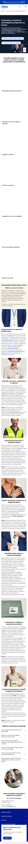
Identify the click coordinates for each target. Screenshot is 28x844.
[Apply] (19, 6)
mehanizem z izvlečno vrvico (9, 577)
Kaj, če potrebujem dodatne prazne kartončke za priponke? (13, 753)
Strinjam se (7, 838)
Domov (2, 11)
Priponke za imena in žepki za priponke (12, 38)
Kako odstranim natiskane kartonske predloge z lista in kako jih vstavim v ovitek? (13, 760)
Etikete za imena (14, 694)
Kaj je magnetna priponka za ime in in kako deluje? (13, 730)
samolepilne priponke (14, 412)
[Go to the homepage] (4, 7)
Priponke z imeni (22, 448)
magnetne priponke (12, 348)
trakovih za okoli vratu (14, 346)
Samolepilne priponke (7, 340)
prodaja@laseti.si (11, 806)
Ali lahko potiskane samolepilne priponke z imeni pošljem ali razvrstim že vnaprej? (13, 742)
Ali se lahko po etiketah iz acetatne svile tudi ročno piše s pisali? (13, 748)
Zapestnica (21, 509)
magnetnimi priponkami (8, 393)
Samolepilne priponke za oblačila (11, 42)
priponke (20, 345)
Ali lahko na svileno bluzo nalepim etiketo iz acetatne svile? (13, 736)
